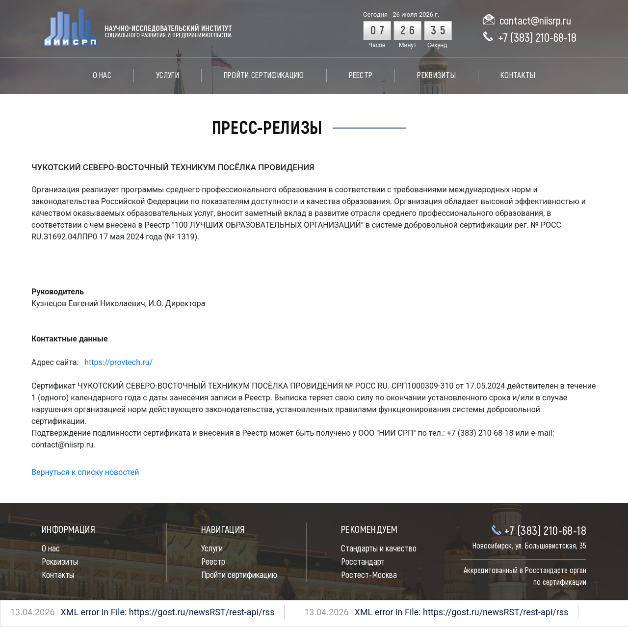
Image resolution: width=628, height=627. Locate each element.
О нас (102, 75)
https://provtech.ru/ (118, 362)
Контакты (517, 75)
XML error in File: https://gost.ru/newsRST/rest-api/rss (124, 612)
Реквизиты (436, 75)
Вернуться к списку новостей (85, 472)
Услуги (167, 75)
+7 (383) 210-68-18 (537, 38)
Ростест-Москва (369, 575)
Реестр (361, 75)
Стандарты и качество (379, 548)
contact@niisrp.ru (535, 21)
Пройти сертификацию (264, 75)
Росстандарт (363, 562)
